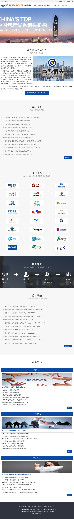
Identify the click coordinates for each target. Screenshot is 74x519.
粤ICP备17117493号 (37, 513)
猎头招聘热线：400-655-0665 (37, 93)
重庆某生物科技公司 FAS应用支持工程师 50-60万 (19, 309)
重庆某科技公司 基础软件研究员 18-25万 (17, 306)
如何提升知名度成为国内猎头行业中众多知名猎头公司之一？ (21, 482)
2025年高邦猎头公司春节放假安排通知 (13, 387)
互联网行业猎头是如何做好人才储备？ (14, 480)
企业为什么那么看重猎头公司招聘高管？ (15, 441)
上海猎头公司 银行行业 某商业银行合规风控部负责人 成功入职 (23, 141)
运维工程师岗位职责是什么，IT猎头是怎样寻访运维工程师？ (21, 492)
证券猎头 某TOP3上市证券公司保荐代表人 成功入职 (20, 134)
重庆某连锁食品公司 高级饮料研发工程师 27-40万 (19, 316)
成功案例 (47, 5)
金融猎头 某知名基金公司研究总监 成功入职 (18, 151)
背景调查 (64, 5)
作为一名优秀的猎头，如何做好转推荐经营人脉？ (16, 474)
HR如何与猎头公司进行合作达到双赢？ (14, 448)
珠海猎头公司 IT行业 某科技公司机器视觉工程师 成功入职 (22, 117)
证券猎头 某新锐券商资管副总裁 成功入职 (17, 131)
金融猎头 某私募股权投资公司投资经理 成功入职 (19, 137)
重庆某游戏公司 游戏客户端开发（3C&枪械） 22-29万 (20, 323)
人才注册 (62, 1)
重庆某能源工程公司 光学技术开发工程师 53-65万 (19, 340)
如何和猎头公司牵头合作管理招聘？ (13, 446)
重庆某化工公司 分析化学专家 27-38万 (16, 343)
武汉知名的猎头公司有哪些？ (11, 390)
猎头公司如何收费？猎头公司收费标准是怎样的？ (17, 485)
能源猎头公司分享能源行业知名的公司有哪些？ (17, 397)
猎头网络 (34, 506)
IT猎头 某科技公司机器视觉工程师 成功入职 (17, 120)
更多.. (69, 407)
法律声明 (40, 506)
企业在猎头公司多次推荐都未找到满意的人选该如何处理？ (20, 438)
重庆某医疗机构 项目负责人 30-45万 (15, 333)
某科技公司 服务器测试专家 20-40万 (15, 313)
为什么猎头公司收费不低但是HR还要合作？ (15, 430)
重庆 (59, 5)
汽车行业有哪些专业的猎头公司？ (13, 395)
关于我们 (21, 506)
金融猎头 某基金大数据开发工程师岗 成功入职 (18, 154)
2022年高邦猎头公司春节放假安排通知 (14, 405)
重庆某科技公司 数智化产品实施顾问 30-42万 (18, 336)
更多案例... (67, 157)
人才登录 (70, 1)
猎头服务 (53, 5)
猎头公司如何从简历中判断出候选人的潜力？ (16, 433)
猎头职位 (40, 5)
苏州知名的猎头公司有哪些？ (11, 392)
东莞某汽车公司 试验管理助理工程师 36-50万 (18, 326)
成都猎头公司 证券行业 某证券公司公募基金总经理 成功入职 (22, 147)
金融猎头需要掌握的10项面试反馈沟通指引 (15, 477)
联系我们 (52, 506)
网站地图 (46, 506)
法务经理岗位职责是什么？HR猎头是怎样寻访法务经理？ (20, 489)
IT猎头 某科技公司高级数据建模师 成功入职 (17, 124)
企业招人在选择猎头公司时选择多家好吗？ (15, 436)
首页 (35, 5)
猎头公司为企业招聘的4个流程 (12, 487)
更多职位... (67, 346)
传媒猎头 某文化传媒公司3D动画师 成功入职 (18, 127)
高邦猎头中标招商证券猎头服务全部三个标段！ (17, 402)
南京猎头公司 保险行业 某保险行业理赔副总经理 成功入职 (22, 144)
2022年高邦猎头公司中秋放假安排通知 (14, 400)
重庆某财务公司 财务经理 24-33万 (15, 329)
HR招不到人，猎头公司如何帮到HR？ (14, 443)
